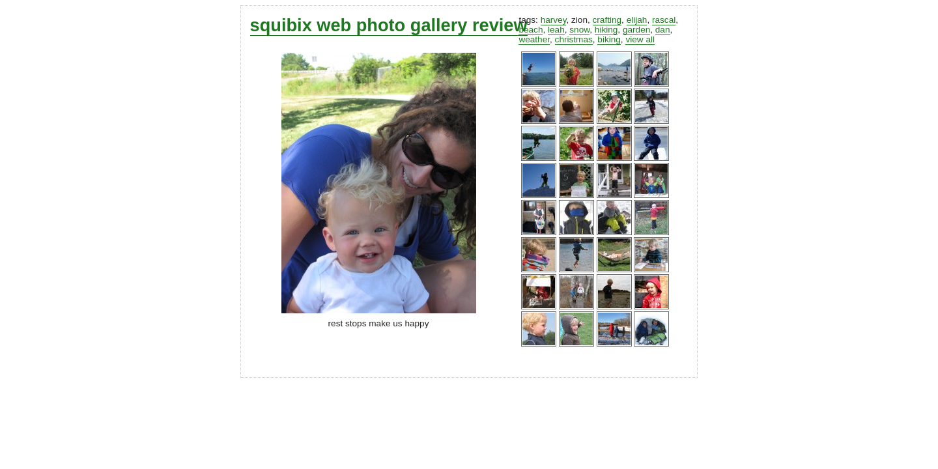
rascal (663, 20)
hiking (606, 30)
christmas (574, 39)
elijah (637, 20)
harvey (554, 20)
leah (556, 30)
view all (640, 39)
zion (579, 20)
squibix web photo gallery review (389, 25)
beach (531, 30)
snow (579, 30)
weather (534, 39)
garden (636, 30)
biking (609, 39)
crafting (607, 20)
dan (662, 30)
